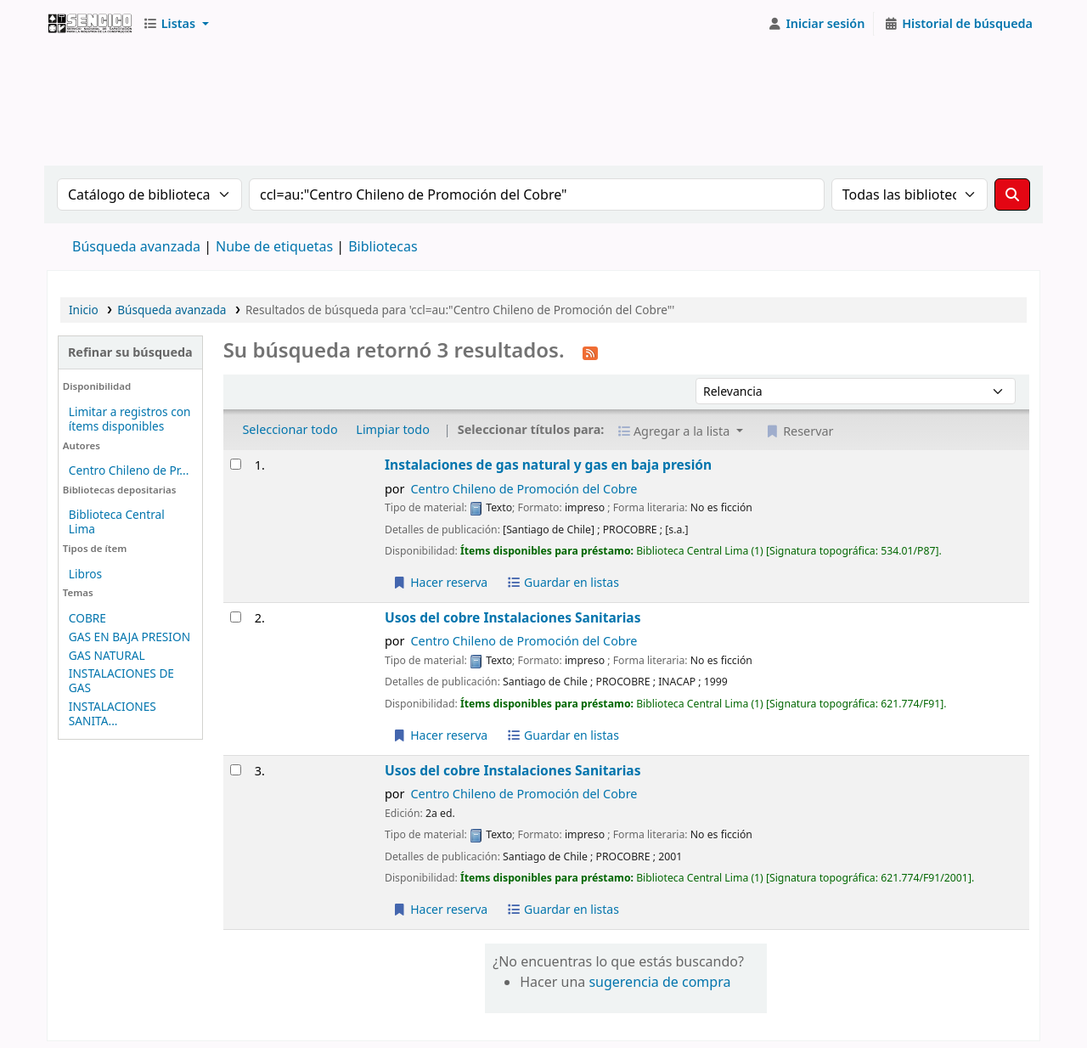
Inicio (84, 309)
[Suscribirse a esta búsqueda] (590, 351)
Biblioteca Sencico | (90, 24)
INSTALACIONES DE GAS (121, 680)
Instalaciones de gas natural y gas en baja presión (548, 465)
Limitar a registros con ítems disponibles (130, 418)
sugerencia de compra (659, 981)
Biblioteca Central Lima (117, 521)
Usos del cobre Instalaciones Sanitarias (512, 618)
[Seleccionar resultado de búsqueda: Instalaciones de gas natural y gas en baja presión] (235, 464)
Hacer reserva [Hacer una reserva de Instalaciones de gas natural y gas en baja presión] (439, 582)
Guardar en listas (562, 582)
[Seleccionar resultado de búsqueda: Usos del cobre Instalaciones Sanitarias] (235, 617)
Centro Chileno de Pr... (129, 470)
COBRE (87, 618)
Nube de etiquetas (274, 246)
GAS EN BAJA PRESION (129, 636)
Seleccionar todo (289, 429)
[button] (176, 24)
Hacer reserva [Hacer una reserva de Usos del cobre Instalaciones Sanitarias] (439, 735)
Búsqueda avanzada (136, 246)
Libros (85, 574)
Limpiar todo (393, 429)
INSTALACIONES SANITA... (112, 713)
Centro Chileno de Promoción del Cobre (523, 489)
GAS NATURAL (107, 655)
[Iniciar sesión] (816, 24)
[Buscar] (1012, 194)
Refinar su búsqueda (130, 352)
